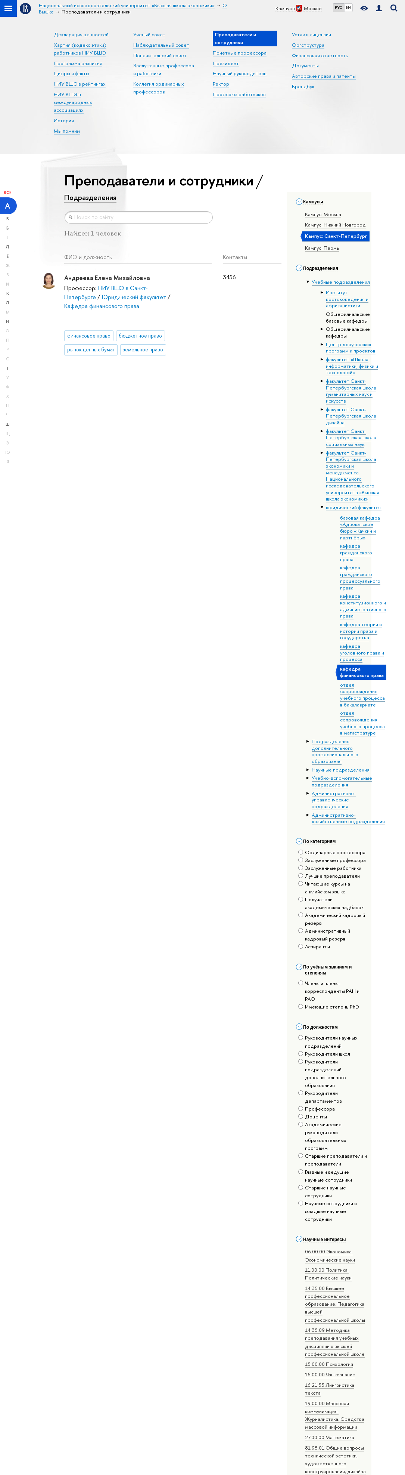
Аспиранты (314, 946)
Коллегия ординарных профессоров (158, 87)
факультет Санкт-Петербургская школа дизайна (351, 416)
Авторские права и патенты (324, 76)
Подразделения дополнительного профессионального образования (335, 751)
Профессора (316, 1108)
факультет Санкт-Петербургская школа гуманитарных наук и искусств (351, 391)
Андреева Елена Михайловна (107, 277)
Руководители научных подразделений (328, 1041)
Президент (226, 63)
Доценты (312, 1116)
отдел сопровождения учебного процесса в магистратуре (362, 722)
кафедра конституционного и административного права (363, 605)
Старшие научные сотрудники (322, 1191)
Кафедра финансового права (101, 306)
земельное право (143, 349)
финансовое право (88, 335)
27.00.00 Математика (329, 1437)
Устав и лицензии (311, 34)
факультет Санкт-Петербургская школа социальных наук (351, 437)
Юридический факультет (134, 297)
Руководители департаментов (320, 1097)
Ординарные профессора (331, 852)
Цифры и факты (71, 73)
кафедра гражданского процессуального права (360, 577)
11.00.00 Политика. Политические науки (328, 1273)
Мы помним (67, 130)
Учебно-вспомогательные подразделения (342, 781)
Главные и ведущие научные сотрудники (325, 1175)
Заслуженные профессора (332, 860)
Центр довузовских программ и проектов (351, 347)
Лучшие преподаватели (329, 875)
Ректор (221, 83)
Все (7, 192)
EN (348, 7)
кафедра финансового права (362, 672)
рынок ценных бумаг (91, 349)
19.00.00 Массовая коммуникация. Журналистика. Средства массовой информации (334, 1415)
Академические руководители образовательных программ (322, 1136)
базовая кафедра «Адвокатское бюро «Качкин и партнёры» (360, 527)
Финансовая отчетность (320, 55)
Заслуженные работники (329, 868)
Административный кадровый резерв (324, 934)
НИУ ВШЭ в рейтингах (80, 83)
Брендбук (303, 86)
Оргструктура (308, 44)
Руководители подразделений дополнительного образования (322, 1073)
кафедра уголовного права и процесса (362, 652)
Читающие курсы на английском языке (324, 887)
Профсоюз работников (239, 94)
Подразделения (90, 197)
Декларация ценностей (81, 34)
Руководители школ (324, 1053)
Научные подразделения (341, 769)
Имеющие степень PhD (328, 1006)
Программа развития (78, 63)
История (64, 120)
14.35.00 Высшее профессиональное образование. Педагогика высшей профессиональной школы (335, 1304)
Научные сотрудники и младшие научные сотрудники (327, 1211)
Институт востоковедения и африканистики (347, 299)
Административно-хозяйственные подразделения (348, 818)
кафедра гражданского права (356, 552)
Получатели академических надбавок (331, 903)
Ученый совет (149, 34)
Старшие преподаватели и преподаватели (332, 1159)
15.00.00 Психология (329, 1364)
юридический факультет (353, 507)
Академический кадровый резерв (331, 919)
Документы (305, 65)
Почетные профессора (240, 52)
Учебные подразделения (341, 281)
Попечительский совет (160, 55)
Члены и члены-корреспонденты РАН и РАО (328, 991)
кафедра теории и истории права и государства (361, 631)
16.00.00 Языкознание (330, 1374)
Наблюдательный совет (161, 44)
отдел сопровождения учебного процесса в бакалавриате (362, 694)
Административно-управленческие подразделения (334, 800)
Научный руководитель (240, 73)
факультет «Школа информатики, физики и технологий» (352, 366)
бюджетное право (140, 335)
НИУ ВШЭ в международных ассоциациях (73, 102)
